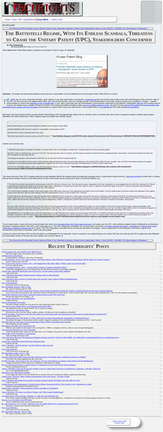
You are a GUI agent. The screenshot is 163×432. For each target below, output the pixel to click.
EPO (13, 100)
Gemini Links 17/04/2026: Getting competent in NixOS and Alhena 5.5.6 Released (30, 389)
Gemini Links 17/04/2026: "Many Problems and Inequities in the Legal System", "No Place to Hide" (36, 377)
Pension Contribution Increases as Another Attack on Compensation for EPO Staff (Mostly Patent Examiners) (39, 365)
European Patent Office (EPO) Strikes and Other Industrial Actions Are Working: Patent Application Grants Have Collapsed (44, 357)
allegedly (133, 227)
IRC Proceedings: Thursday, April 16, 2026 (16, 412)
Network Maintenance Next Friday (13, 303)
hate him (140, 104)
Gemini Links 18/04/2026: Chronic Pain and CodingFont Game (23, 342)
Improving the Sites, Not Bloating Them (15, 311)
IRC (20, 19)
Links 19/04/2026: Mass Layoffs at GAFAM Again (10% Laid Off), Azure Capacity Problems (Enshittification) (39, 280)
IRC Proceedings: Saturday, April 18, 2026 (16, 287)
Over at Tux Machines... (10, 283)
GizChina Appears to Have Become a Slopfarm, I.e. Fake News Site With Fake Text (30, 396)
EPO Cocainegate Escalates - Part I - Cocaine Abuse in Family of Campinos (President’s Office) (34, 268)
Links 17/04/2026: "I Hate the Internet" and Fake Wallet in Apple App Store (27, 346)
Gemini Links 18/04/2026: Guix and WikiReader (18, 299)
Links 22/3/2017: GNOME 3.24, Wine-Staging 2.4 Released (124, 29)
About (14, 19)
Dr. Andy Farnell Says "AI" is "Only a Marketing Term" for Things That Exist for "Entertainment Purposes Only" (40, 404)
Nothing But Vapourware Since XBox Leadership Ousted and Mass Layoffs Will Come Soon (33, 295)
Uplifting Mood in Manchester (12, 256)
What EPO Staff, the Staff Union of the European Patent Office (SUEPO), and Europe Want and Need (36, 322)
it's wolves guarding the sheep (116, 227)
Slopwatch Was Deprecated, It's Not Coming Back (19, 330)
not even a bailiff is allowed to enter (96, 106)
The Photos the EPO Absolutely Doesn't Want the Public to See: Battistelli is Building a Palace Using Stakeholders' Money (55, 29)
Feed (60, 19)
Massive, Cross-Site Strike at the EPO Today (17, 400)
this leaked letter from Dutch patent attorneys (74, 225)
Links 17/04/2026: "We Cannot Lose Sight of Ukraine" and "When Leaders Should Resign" (33, 393)
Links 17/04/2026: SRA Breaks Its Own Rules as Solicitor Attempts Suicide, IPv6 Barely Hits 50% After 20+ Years (41, 381)
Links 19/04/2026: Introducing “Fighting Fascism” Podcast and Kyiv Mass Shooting (30, 276)
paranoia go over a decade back (42, 104)
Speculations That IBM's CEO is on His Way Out (18, 326)
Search (54, 19)
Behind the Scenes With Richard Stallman (16, 373)
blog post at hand (133, 177)
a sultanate (105, 108)
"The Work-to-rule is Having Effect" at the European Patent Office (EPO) (26, 307)
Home (8, 19)
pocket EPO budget (131, 106)
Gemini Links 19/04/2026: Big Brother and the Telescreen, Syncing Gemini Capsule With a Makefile (36, 272)
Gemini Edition (29, 19)
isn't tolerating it (133, 108)
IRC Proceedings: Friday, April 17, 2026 (15, 354)
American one (91, 100)
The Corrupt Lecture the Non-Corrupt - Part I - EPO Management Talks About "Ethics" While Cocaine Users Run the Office (44, 264)
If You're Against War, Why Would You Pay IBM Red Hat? (22, 252)
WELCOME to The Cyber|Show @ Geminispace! (19, 334)
